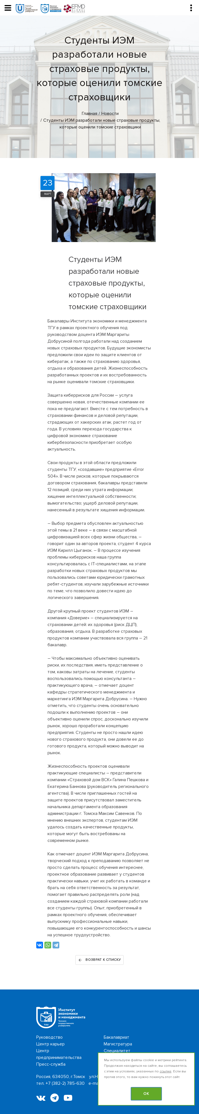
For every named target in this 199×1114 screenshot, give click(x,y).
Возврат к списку (99, 960)
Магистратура (118, 1044)
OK (146, 1094)
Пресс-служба (50, 1064)
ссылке (165, 1071)
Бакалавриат (116, 1037)
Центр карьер (50, 1044)
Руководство (49, 1037)
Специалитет (117, 1051)
